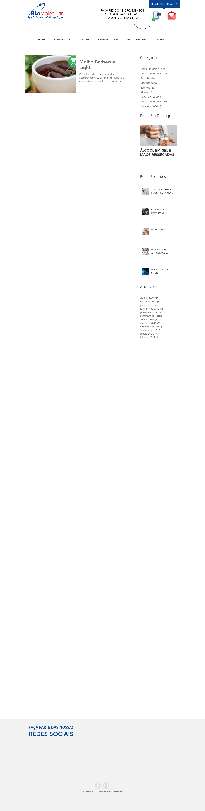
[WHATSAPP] (156, 15)
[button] (172, 15)
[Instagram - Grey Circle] (106, 785)
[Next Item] (172, 135)
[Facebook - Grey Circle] (98, 785)
